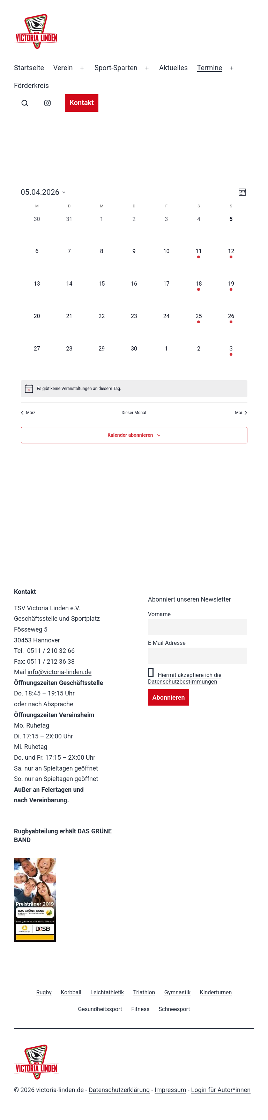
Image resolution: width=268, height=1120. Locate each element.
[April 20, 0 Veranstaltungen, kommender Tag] (37, 328)
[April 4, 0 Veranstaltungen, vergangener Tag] (199, 231)
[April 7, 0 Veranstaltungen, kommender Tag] (69, 263)
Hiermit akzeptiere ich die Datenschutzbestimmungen (185, 678)
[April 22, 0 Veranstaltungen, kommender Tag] (101, 328)
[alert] (134, 388)
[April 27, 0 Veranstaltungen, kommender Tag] (37, 361)
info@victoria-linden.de (60, 672)
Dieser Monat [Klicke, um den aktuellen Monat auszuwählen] (133, 412)
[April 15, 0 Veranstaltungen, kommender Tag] (101, 296)
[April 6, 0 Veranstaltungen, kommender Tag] (37, 263)
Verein (63, 68)
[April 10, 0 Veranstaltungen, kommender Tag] (166, 263)
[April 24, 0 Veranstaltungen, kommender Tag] (166, 328)
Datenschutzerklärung (119, 1089)
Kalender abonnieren (130, 435)
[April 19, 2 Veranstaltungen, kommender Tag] (231, 296)
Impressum (170, 1089)
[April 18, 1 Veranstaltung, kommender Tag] (199, 296)
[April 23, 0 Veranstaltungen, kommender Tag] (134, 328)
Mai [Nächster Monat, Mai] (241, 412)
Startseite (29, 68)
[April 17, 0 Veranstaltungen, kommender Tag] (166, 296)
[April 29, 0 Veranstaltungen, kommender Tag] (101, 361)
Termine (209, 68)
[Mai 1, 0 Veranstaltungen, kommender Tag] (166, 361)
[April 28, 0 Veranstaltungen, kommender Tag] (69, 361)
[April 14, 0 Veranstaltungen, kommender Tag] (69, 296)
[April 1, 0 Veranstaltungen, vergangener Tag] (101, 231)
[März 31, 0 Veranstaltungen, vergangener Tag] (69, 231)
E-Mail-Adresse (167, 643)
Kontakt (81, 102)
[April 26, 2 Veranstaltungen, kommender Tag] (231, 328)
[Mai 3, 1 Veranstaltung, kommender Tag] (231, 361)
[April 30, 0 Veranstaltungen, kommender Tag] (134, 361)
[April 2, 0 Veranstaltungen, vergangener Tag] (134, 231)
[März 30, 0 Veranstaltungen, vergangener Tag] (37, 231)
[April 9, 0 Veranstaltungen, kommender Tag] (134, 263)
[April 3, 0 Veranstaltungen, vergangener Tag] (166, 231)
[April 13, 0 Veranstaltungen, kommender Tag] (37, 296)
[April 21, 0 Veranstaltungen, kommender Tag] (69, 328)
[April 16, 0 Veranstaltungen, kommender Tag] (134, 296)
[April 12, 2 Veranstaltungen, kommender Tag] (231, 263)
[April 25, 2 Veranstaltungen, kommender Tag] (199, 328)
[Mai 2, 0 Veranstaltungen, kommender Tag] (199, 361)
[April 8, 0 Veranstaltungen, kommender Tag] (101, 263)
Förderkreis (31, 85)
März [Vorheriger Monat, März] (28, 412)
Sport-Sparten (116, 68)
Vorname (159, 614)
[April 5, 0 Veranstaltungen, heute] (231, 231)
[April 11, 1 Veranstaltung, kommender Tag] (199, 263)
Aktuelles (173, 68)
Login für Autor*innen (221, 1089)
